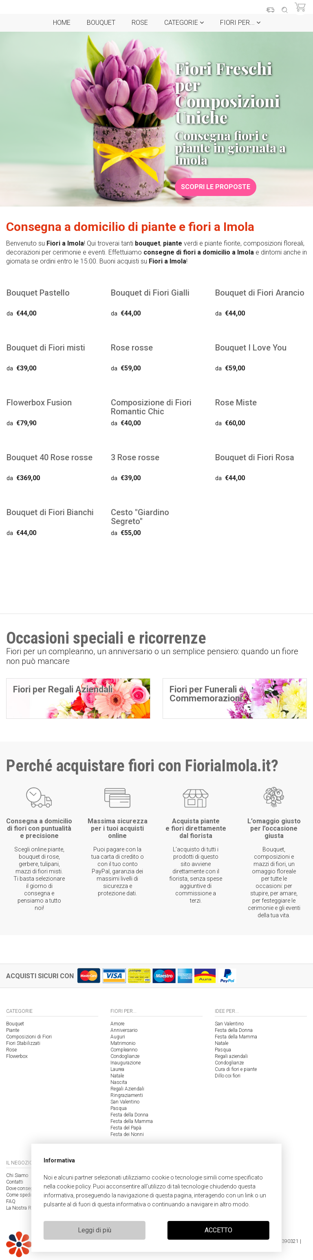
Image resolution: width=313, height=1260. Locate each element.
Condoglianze (124, 1056)
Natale (117, 1076)
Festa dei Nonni (127, 1134)
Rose (140, 22)
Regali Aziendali (127, 1089)
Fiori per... (240, 22)
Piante (12, 1030)
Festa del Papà (125, 1128)
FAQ (10, 1201)
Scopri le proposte (215, 187)
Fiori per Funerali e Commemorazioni (207, 693)
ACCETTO (218, 1230)
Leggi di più (94, 1230)
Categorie (184, 22)
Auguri (117, 1037)
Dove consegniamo (26, 1188)
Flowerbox (17, 1056)
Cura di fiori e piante (236, 1069)
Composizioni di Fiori (29, 1037)
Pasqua (118, 1108)
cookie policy (73, 1186)
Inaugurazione (125, 1063)
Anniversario (123, 1030)
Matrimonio (122, 1043)
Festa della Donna (129, 1115)
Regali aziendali (231, 1056)
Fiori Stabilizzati (23, 1043)
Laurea (117, 1069)
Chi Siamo (17, 1175)
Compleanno (123, 1050)
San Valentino (124, 1102)
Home (62, 22)
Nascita (118, 1082)
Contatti (14, 1182)
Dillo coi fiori (227, 1076)
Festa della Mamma (131, 1121)
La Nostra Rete (21, 1208)
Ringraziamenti (126, 1095)
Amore (117, 1024)
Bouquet (101, 22)
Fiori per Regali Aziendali (62, 689)
